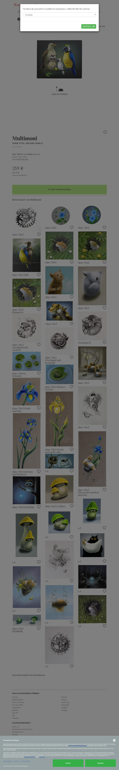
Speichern (88, 26)
